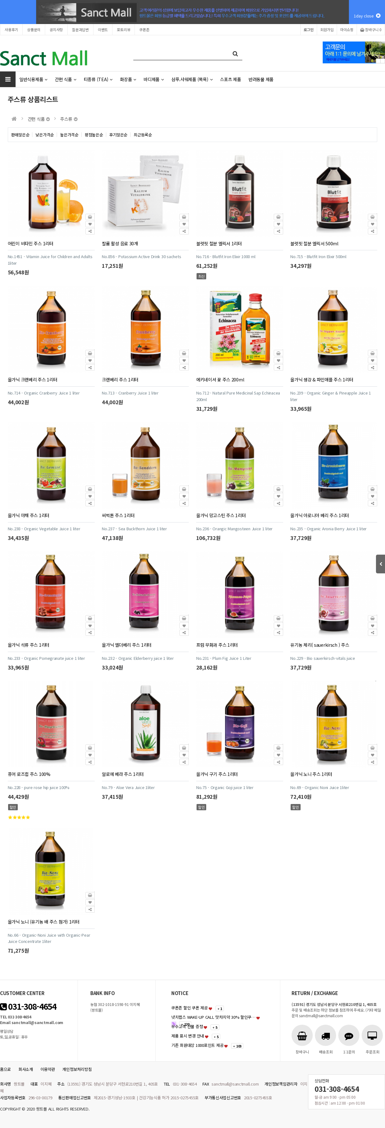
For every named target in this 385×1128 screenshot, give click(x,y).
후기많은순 (118, 134)
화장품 (128, 79)
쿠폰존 (144, 29)
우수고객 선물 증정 (187, 1026)
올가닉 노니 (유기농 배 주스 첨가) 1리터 (43, 921)
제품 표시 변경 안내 (187, 1036)
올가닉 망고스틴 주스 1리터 (221, 515)
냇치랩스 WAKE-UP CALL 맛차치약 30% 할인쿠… (213, 1017)
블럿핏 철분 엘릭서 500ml (314, 243)
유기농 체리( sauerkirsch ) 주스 (319, 644)
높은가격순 (69, 134)
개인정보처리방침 (77, 1069)
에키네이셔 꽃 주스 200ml (220, 379)
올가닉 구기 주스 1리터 (217, 774)
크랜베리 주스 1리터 (120, 379)
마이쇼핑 (347, 29)
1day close (367, 16)
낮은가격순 (45, 134)
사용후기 (11, 29)
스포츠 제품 (230, 79)
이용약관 (47, 1069)
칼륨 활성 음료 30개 (120, 243)
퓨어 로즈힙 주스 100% (29, 774)
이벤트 (103, 29)
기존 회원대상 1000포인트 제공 (197, 1045)
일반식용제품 (33, 79)
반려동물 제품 (261, 79)
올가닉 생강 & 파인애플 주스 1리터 (321, 379)
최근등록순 (143, 134)
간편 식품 (65, 79)
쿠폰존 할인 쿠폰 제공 (189, 1008)
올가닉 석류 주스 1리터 (28, 644)
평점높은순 (94, 134)
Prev (378, 61)
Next (382, 61)
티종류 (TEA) (98, 79)
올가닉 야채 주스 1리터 (28, 515)
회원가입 (327, 29)
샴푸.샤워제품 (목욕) (192, 79)
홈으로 (5, 1069)
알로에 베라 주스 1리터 (122, 774)
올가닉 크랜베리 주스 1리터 (32, 379)
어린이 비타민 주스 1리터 (30, 243)
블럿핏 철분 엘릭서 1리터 (219, 243)
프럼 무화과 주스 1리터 (217, 644)
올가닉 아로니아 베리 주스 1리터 (319, 515)
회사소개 (25, 1069)
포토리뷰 (123, 29)
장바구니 (371, 29)
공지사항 (56, 29)
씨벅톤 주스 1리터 (118, 515)
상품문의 (33, 29)
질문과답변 (80, 29)
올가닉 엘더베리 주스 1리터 (126, 644)
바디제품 (154, 79)
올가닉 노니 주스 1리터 (311, 774)
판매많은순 (20, 134)
